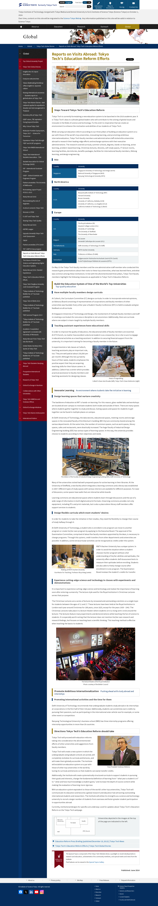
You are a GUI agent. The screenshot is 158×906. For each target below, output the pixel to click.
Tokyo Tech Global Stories (45, 46)
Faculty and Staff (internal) (127, 900)
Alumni (122, 894)
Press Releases (104, 880)
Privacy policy (55, 880)
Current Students (124, 897)
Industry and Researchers (127, 891)
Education (98, 892)
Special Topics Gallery (96, 862)
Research (98, 895)
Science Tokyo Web (71, 18)
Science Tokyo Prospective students (127, 887)
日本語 (62, 2)
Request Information (128, 880)
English (68, 2)
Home (21, 46)
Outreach (98, 898)
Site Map (80, 880)
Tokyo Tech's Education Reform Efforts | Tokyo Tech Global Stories (83, 846)
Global (29, 46)
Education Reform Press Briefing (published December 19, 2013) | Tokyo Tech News (89, 841)
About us (31, 880)
